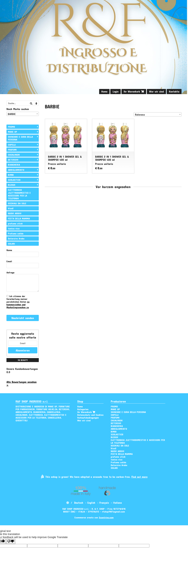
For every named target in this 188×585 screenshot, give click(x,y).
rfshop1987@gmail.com (113, 511)
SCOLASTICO (14, 179)
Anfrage (10, 272)
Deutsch (78, 502)
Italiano (117, 502)
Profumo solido (15, 233)
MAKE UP (12, 131)
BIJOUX (11, 184)
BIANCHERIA (14, 164)
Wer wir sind (156, 91)
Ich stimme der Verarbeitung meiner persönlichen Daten (17, 302)
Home (104, 91)
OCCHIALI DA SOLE (17, 203)
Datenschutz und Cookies (90, 414)
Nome (9, 250)
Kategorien (82, 409)
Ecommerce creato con (94, 517)
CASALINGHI (14, 154)
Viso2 (11, 208)
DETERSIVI (13, 159)
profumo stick (15, 223)
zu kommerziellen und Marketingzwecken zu (17, 304)
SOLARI (11, 243)
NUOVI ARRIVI (14, 213)
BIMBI (11, 174)
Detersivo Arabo (16, 238)
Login (116, 91)
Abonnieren (23, 350)
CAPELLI (12, 144)
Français (104, 502)
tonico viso (14, 228)
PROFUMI (12, 149)
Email (9, 261)
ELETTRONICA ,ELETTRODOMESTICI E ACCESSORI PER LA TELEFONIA (19, 194)
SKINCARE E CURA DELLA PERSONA (20, 138)
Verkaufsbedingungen (88, 417)
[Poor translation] (10, 541)
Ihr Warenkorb (134, 91)
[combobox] (158, 114)
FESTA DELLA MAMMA (19, 218)
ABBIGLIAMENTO (16, 169)
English (91, 502)
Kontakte (174, 91)
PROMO (11, 126)
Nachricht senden (22, 318)
